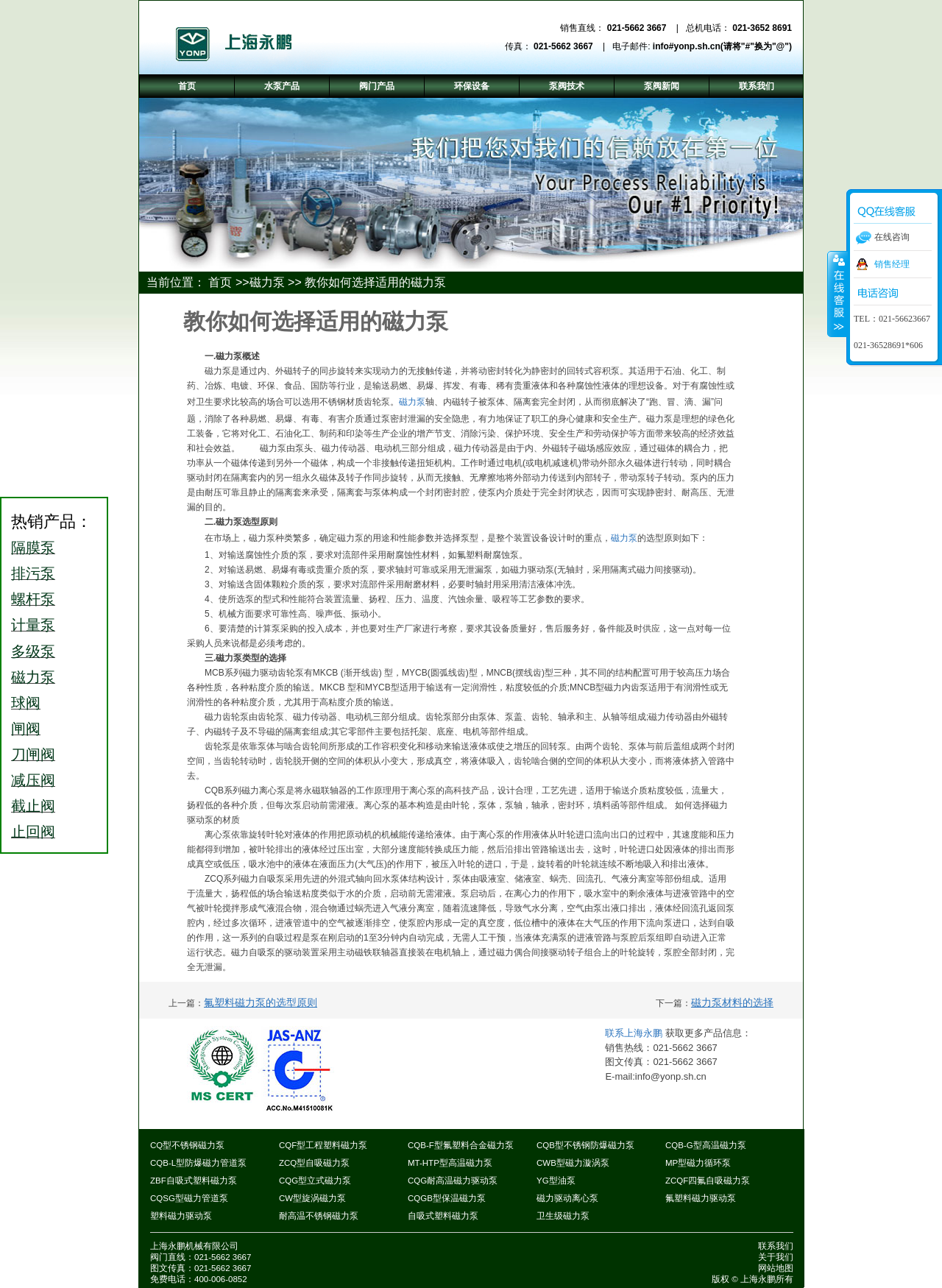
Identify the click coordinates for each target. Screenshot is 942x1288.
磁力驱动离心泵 (567, 1198)
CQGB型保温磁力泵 (447, 1198)
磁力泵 (267, 282)
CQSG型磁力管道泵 (189, 1198)
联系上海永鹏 (635, 1032)
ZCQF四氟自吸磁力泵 (707, 1180)
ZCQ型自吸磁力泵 (314, 1162)
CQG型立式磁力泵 (315, 1180)
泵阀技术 (566, 86)
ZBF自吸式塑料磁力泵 (193, 1180)
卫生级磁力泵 (562, 1215)
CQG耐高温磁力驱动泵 (452, 1180)
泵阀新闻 (661, 86)
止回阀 (33, 832)
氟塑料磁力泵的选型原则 (260, 1002)
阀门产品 (376, 86)
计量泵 (33, 625)
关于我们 (775, 1257)
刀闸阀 (33, 754)
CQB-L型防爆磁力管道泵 (198, 1162)
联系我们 (775, 1246)
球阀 (25, 703)
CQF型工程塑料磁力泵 (323, 1145)
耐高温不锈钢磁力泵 (318, 1215)
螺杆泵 (33, 599)
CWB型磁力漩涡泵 (572, 1162)
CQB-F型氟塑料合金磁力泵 (461, 1145)
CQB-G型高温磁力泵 (705, 1145)
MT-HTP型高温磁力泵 (450, 1162)
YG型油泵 (556, 1180)
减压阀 (33, 780)
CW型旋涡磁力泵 (312, 1198)
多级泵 (33, 651)
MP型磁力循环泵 (698, 1162)
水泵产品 (282, 86)
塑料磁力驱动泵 (181, 1215)
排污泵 (33, 573)
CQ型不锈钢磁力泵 (187, 1145)
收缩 (837, 293)
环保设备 (471, 86)
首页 (220, 282)
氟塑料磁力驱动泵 (700, 1198)
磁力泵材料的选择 (732, 1002)
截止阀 (33, 806)
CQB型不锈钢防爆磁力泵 (585, 1145)
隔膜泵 (33, 547)
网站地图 (775, 1268)
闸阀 (25, 729)
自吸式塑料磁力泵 (443, 1215)
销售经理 (892, 264)
